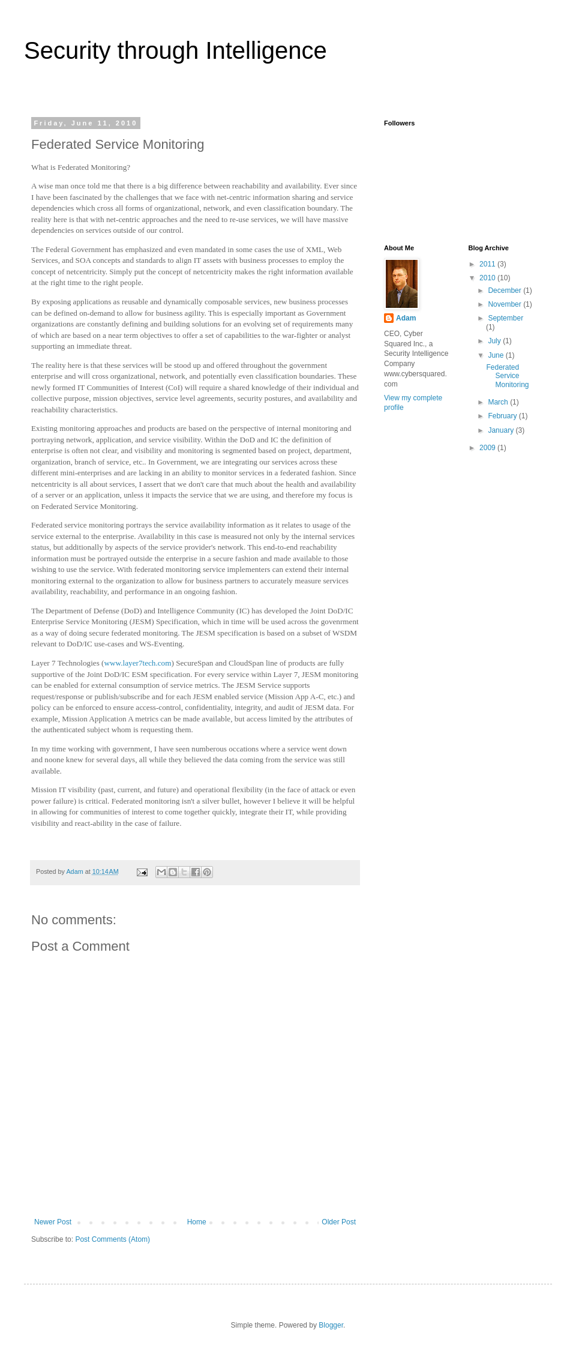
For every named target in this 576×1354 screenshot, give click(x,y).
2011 (488, 264)
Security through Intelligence (175, 50)
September (505, 318)
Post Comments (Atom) (112, 1239)
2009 (488, 448)
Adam (406, 318)
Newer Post (52, 1222)
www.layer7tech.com (138, 662)
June (496, 355)
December (505, 290)
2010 (488, 278)
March (499, 402)
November (505, 304)
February (503, 416)
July (495, 341)
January (501, 430)
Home (196, 1222)
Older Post (339, 1222)
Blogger (331, 1325)
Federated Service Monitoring (507, 376)
